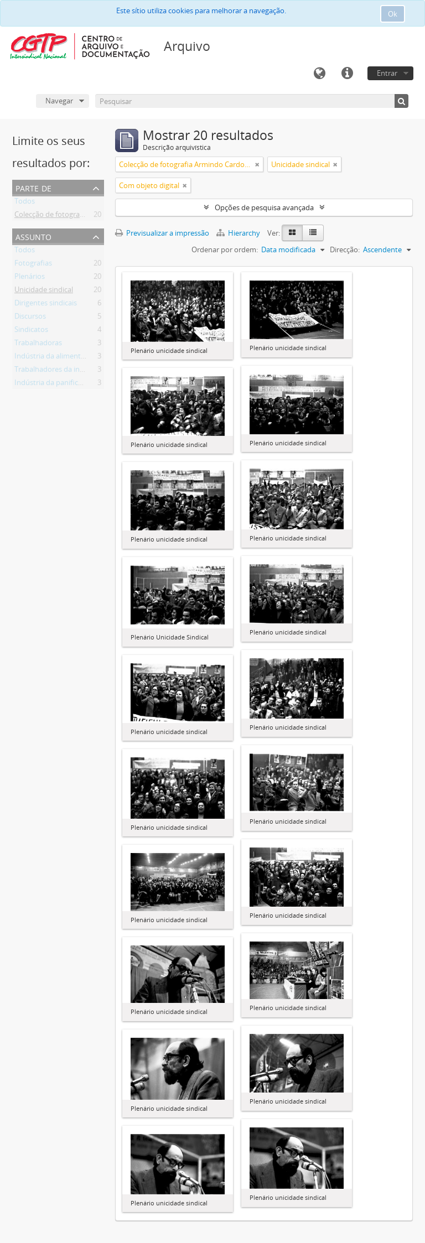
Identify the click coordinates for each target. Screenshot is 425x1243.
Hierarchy (239, 233)
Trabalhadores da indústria (58, 371)
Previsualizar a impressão (162, 233)
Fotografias (33, 265)
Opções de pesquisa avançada (264, 207)
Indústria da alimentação (55, 358)
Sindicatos (31, 331)
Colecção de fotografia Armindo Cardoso (81, 216)
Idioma (319, 73)
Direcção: (345, 249)
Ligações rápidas (347, 73)
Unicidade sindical (43, 292)
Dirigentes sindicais (45, 305)
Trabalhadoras (38, 345)
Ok (392, 14)
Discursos (30, 318)
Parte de (33, 187)
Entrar (387, 73)
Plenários (29, 278)
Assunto (33, 235)
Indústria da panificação (54, 384)
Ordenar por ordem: (224, 249)
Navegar (59, 101)
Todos (24, 203)
